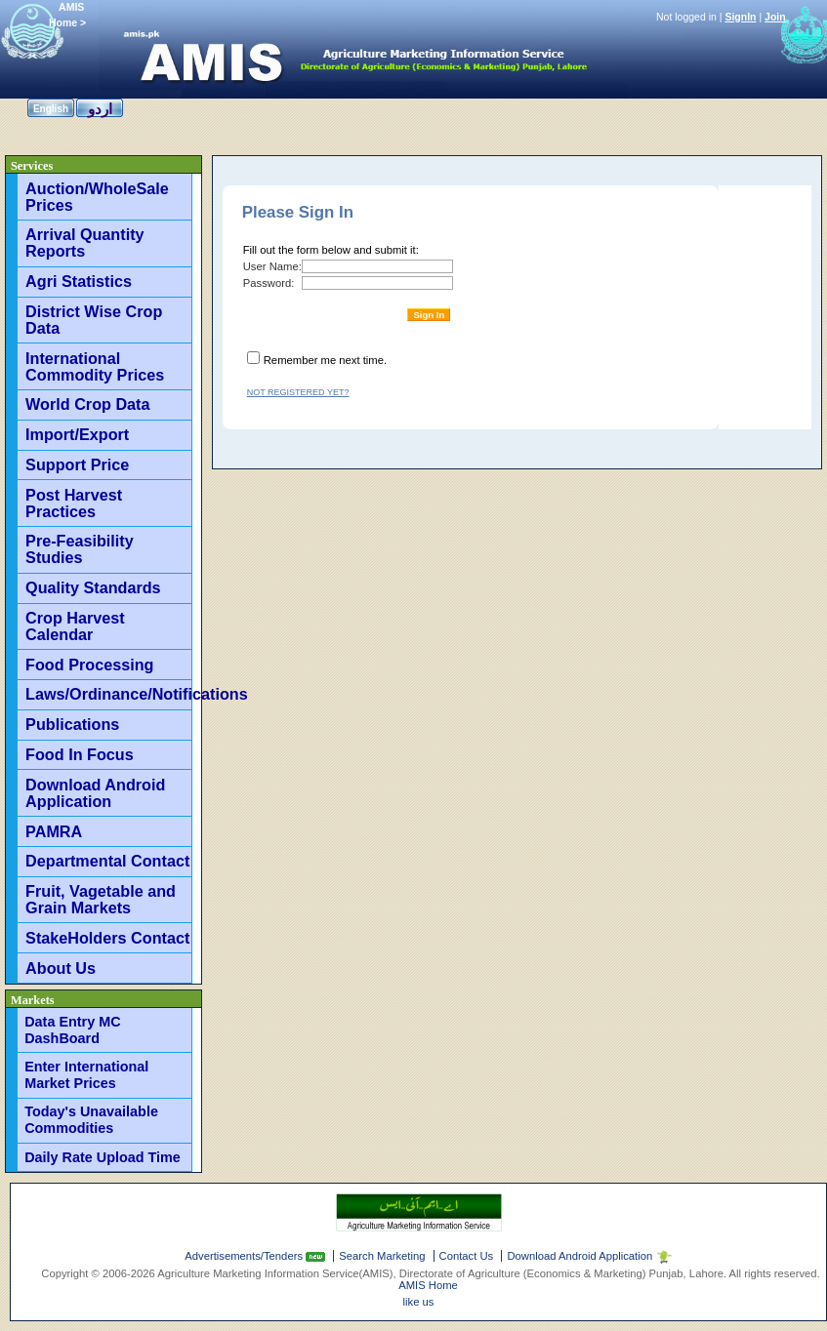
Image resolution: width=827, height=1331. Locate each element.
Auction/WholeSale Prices (97, 197)
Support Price (77, 464)
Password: (269, 283)
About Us (60, 968)
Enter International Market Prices (86, 1075)
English (50, 108)
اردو (100, 109)
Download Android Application (95, 793)
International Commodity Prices (94, 366)
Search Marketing (382, 1256)
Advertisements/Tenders (245, 1256)
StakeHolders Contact (107, 938)
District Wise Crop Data (93, 319)
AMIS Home (428, 1285)
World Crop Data (87, 404)
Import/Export (77, 434)
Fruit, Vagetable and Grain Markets (100, 899)
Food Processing (89, 664)
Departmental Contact (107, 860)
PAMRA (53, 831)
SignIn (740, 16)
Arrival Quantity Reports (84, 242)
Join (775, 16)
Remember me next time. (325, 360)
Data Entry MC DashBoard (72, 1030)
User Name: (272, 266)
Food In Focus (79, 754)
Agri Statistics (78, 281)
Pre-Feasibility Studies (79, 549)
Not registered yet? (298, 392)
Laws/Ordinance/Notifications (108, 694)
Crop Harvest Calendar (75, 626)
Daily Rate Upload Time (102, 1157)
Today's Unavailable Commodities (91, 1120)
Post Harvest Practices (73, 503)
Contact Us (466, 1256)
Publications (72, 724)
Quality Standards (93, 587)
